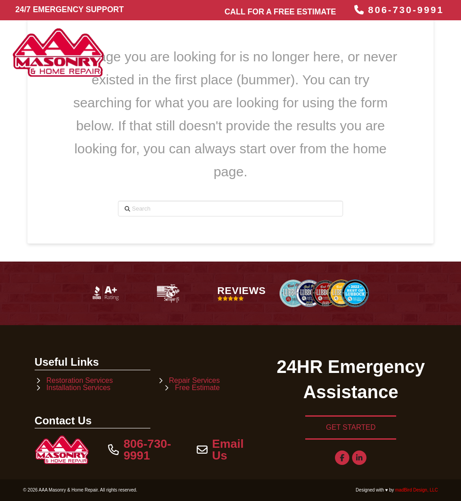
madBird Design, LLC (416, 489)
